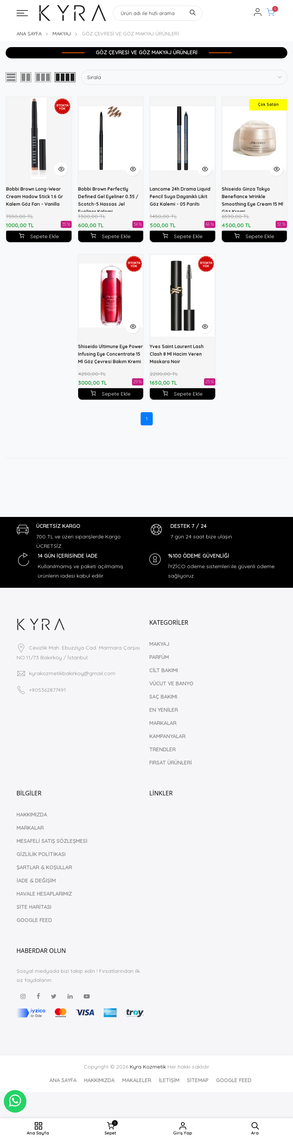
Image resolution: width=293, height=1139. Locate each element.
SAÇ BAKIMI (163, 696)
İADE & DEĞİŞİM (36, 880)
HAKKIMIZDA (32, 814)
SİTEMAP (198, 1080)
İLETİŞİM (169, 1080)
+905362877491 (47, 689)
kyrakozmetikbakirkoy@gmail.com (72, 673)
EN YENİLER (163, 709)
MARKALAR (162, 723)
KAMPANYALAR (167, 736)
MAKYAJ (61, 34)
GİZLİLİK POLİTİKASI (41, 854)
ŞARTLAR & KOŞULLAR (44, 867)
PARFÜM (159, 657)
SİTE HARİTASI (34, 907)
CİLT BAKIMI (163, 670)
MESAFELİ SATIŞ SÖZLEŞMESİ (52, 841)
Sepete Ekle (110, 236)
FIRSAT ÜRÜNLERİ (170, 762)
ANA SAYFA (29, 34)
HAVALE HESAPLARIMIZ (44, 893)
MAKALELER (136, 1080)
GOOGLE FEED (34, 920)
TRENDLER (162, 749)
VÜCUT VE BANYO (171, 683)
